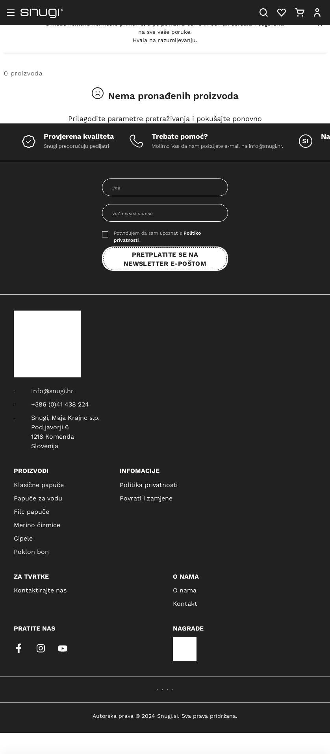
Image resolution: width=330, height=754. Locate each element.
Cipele (23, 538)
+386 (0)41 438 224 (60, 403)
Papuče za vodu (38, 497)
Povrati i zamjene (146, 497)
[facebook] (18, 648)
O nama (185, 589)
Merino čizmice (37, 524)
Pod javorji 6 (50, 426)
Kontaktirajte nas (40, 589)
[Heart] (281, 13)
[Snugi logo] (41, 12)
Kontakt (185, 603)
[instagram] (40, 648)
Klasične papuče (39, 484)
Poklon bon (31, 551)
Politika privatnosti (149, 484)
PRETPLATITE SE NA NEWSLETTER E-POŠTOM (165, 259)
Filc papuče (31, 511)
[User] (317, 12)
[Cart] (299, 12)
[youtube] (62, 648)
